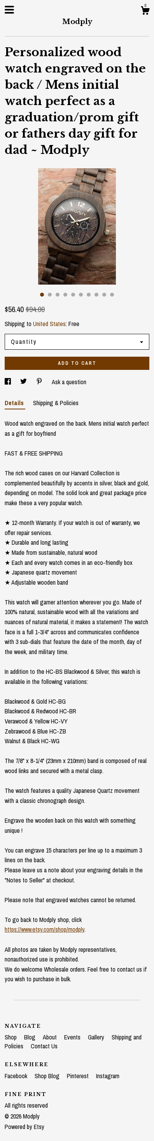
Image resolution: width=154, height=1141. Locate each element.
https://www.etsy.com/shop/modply (44, 929)
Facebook (17, 1076)
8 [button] (96, 295)
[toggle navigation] (9, 10)
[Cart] (145, 11)
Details (15, 403)
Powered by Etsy (24, 1126)
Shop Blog (48, 1076)
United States (49, 323)
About (50, 1037)
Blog (30, 1037)
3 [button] (58, 295)
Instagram (107, 1076)
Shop (11, 1037)
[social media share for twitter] (24, 382)
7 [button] (89, 295)
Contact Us (44, 1046)
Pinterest (78, 1076)
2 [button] (50, 295)
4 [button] (65, 295)
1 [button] (42, 295)
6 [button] (81, 295)
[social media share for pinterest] (40, 382)
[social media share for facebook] (8, 382)
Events (73, 1037)
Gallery (97, 1037)
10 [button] (112, 295)
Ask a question (69, 382)
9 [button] (104, 295)
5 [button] (73, 295)
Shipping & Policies (56, 403)
